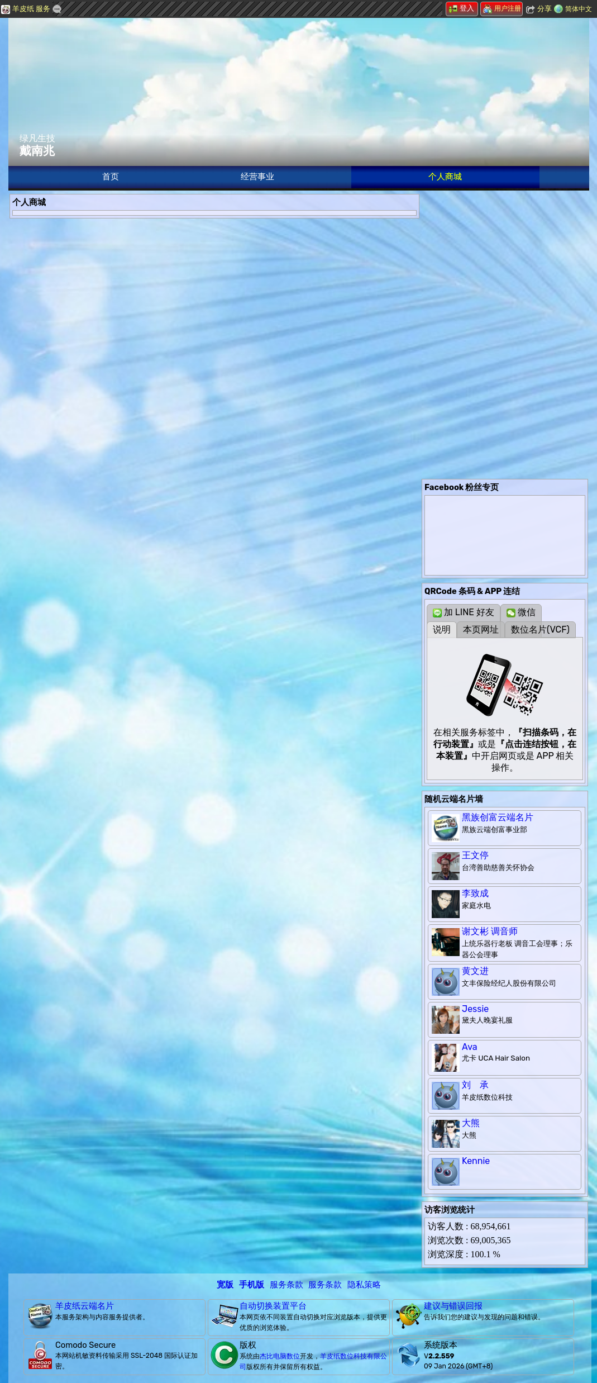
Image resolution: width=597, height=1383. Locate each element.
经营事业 (257, 177)
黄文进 (475, 971)
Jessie (475, 1009)
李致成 (475, 893)
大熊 (471, 1123)
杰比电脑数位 (280, 1356)
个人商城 (445, 177)
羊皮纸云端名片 (84, 1306)
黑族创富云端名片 (497, 817)
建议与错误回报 (453, 1306)
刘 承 (475, 1085)
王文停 (475, 855)
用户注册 (502, 8)
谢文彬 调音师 (490, 931)
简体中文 (578, 9)
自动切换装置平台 (273, 1306)
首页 (110, 177)
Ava (469, 1047)
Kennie (476, 1161)
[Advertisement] (505, 264)
